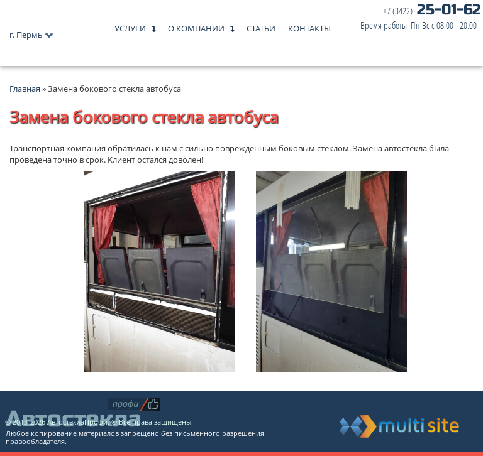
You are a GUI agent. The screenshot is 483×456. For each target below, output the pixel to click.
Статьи (261, 25)
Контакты (309, 25)
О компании (196, 25)
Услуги (130, 25)
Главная (24, 88)
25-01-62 (420, 18)
